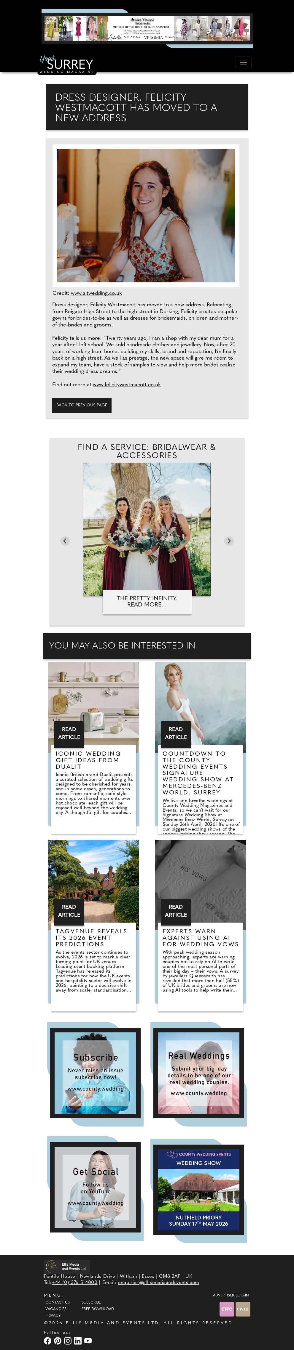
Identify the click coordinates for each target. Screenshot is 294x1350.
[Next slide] (229, 541)
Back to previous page (81, 405)
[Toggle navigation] (243, 62)
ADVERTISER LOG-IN (231, 1295)
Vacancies (55, 1309)
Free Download (98, 1309)
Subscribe (91, 1302)
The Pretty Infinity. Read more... (147, 602)
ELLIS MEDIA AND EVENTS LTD (112, 1323)
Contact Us (57, 1302)
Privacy (53, 1315)
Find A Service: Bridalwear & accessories (147, 452)
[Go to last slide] (65, 541)
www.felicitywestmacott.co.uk (127, 385)
